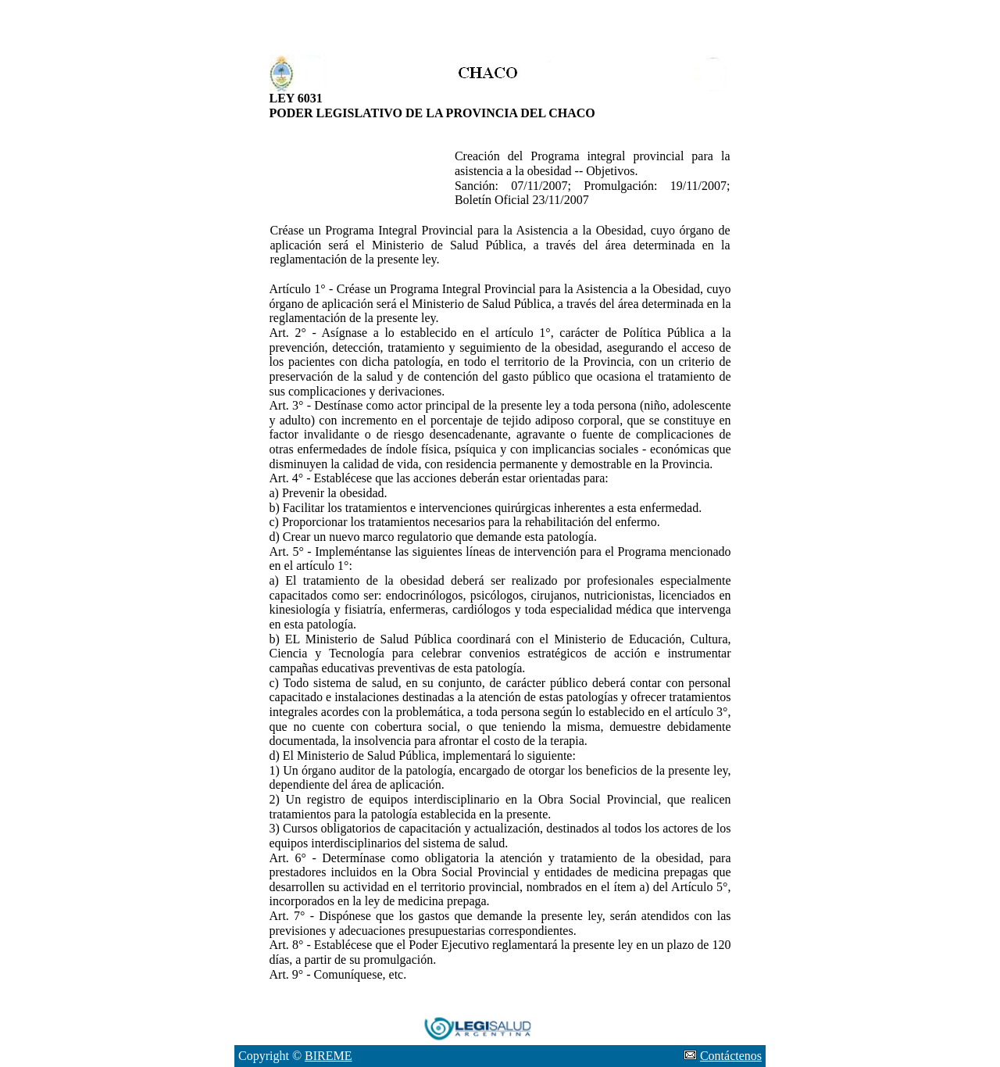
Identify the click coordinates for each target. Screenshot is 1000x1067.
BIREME (328, 1055)
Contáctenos (731, 1055)
